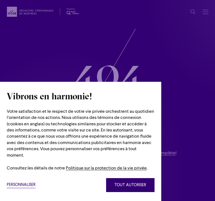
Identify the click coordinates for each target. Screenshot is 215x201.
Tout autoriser (130, 185)
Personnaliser (21, 185)
